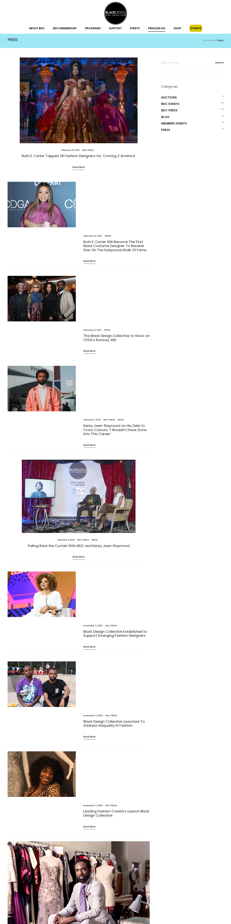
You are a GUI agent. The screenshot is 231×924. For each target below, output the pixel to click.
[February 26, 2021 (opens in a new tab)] (70, 151)
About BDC (37, 28)
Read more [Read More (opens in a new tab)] (79, 168)
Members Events (174, 124)
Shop (177, 28)
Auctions (169, 98)
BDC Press (88, 151)
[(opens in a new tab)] (79, 101)
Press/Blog (156, 28)
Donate (195, 28)
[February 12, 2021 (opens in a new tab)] (92, 247)
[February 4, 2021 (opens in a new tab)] (66, 434)
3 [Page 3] (38, 833)
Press (108, 190)
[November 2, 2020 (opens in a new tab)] (93, 473)
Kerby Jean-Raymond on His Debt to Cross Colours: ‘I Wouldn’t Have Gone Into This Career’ (114, 315)
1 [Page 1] (19, 833)
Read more (89, 330)
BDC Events (170, 105)
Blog (165, 118)
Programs (93, 28)
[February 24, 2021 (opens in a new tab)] (92, 190)
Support (115, 28)
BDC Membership (65, 28)
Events (135, 28)
